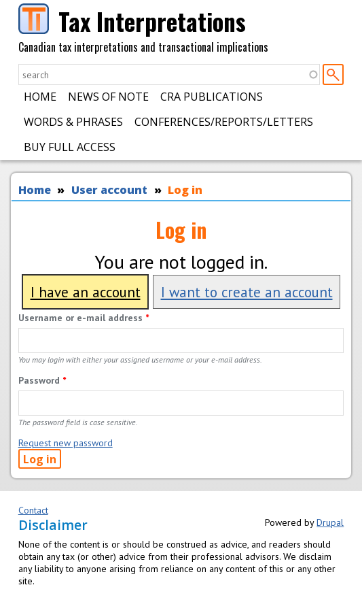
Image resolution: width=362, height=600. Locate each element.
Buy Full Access (69, 146)
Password (42, 380)
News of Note (108, 96)
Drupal (330, 522)
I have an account (86, 292)
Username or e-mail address (83, 318)
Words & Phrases (73, 121)
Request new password (65, 443)
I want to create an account (247, 292)
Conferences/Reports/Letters (223, 121)
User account (109, 189)
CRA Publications (211, 96)
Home (40, 96)
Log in (185, 189)
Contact (33, 510)
